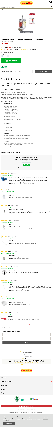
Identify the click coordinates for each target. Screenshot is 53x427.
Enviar (26, 342)
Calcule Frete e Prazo (6, 71)
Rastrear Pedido (9, 377)
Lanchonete (10, 9)
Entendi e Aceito (9, 423)
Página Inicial (4, 9)
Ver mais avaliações (26, 324)
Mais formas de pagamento (7, 52)
